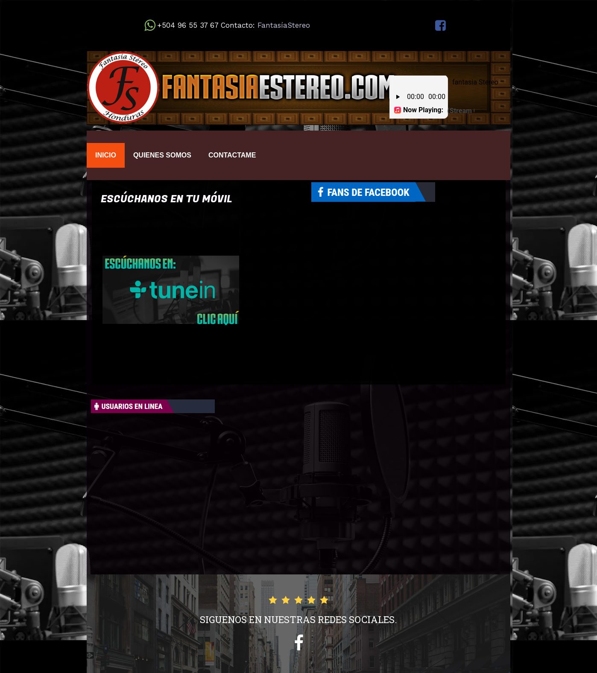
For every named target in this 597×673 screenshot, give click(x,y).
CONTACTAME (232, 155)
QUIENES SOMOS (162, 155)
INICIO (105, 155)
